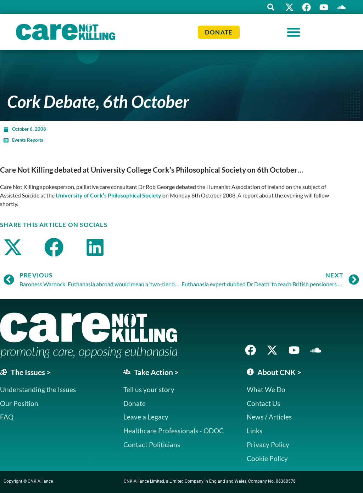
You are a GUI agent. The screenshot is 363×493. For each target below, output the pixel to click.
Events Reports (27, 140)
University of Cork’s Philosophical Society (108, 195)
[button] (269, 7)
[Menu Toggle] (293, 32)
